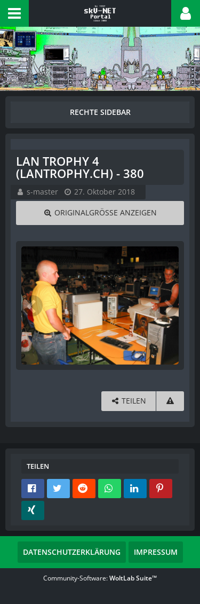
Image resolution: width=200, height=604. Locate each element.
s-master (42, 192)
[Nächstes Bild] (168, 305)
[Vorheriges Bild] (32, 305)
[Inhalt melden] (170, 401)
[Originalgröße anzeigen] (100, 213)
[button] (14, 13)
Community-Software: (100, 578)
